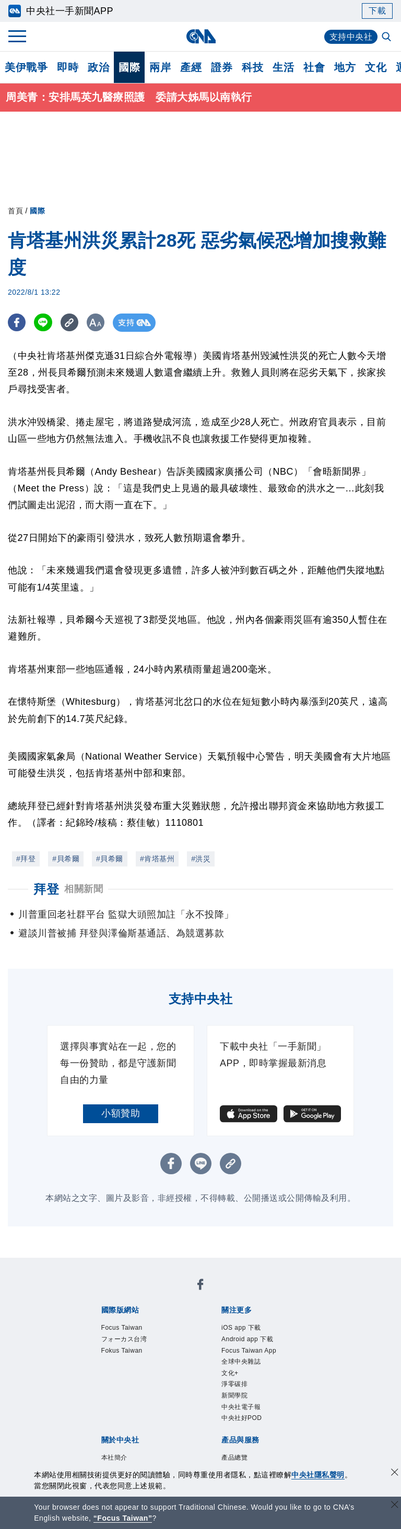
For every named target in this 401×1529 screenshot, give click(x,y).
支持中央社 (351, 36)
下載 (377, 10)
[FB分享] (17, 323)
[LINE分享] (43, 323)
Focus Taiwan (122, 1328)
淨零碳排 (234, 1384)
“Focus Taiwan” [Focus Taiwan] (122, 1518)
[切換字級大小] (97, 323)
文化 (375, 67)
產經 (191, 67)
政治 (98, 67)
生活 (283, 67)
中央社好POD (241, 1418)
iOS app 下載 (241, 1328)
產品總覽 (234, 1457)
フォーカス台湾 (124, 1339)
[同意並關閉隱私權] (394, 1473)
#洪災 (200, 858)
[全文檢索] (387, 37)
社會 (314, 67)
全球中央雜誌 (241, 1362)
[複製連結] (70, 323)
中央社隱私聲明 (318, 1475)
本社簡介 (114, 1457)
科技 (252, 67)
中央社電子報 (241, 1407)
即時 (67, 67)
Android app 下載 (247, 1339)
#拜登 (26, 858)
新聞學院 (234, 1395)
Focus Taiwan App (248, 1350)
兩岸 (160, 67)
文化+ (230, 1373)
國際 (129, 67)
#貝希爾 (65, 858)
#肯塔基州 (157, 858)
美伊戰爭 (26, 67)
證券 (221, 67)
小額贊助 (120, 1113)
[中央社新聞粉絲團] (200, 1286)
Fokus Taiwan (122, 1350)
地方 (345, 67)
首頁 (15, 211)
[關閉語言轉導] (394, 1505)
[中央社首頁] (200, 36)
